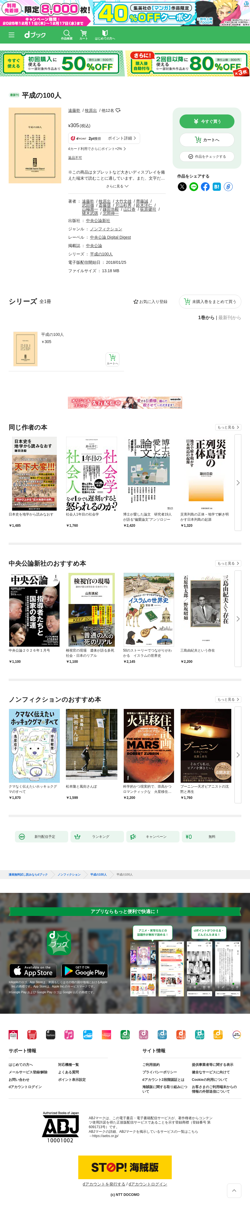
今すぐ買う (211, 121)
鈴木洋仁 (144, 205)
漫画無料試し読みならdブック (28, 874)
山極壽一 (90, 209)
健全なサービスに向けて (211, 1072)
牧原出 (91, 110)
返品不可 (75, 158)
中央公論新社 (98, 220)
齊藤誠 (142, 201)
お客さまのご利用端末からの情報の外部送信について (214, 1089)
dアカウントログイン (25, 1087)
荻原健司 (148, 209)
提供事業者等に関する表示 (212, 1065)
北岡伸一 (111, 213)
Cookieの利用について (210, 1080)
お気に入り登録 (153, 301)
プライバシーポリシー (159, 1072)
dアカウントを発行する (104, 1184)
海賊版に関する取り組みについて (164, 1089)
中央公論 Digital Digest (110, 237)
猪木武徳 (90, 213)
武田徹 (88, 205)
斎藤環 (105, 205)
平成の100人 (52, 334)
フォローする (118, 110)
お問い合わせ (19, 1080)
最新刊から (229, 317)
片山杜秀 (123, 205)
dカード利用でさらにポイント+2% (95, 149)
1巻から (206, 317)
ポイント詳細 (120, 138)
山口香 (129, 209)
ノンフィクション (106, 229)
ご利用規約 (151, 1065)
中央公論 (94, 245)
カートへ (211, 140)
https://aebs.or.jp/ (105, 1136)
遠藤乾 (74, 110)
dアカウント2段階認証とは (163, 1080)
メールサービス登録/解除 (28, 1072)
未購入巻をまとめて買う (214, 301)
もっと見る (226, 427)
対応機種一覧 (68, 1065)
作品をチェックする (210, 157)
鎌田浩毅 (111, 209)
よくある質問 (68, 1072)
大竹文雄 (123, 201)
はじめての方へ (21, 1065)
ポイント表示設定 (72, 1080)
